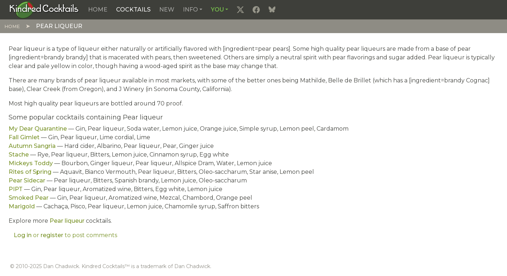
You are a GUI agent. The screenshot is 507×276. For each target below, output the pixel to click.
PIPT (16, 189)
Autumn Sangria (32, 145)
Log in (23, 235)
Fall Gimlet (24, 137)
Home (97, 9)
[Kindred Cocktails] (44, 9)
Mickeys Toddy (31, 163)
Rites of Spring (30, 171)
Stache (19, 154)
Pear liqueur (67, 220)
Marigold (22, 206)
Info (190, 9)
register (52, 235)
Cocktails (133, 9)
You (217, 9)
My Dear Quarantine (38, 128)
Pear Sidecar (27, 180)
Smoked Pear (29, 197)
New (166, 9)
